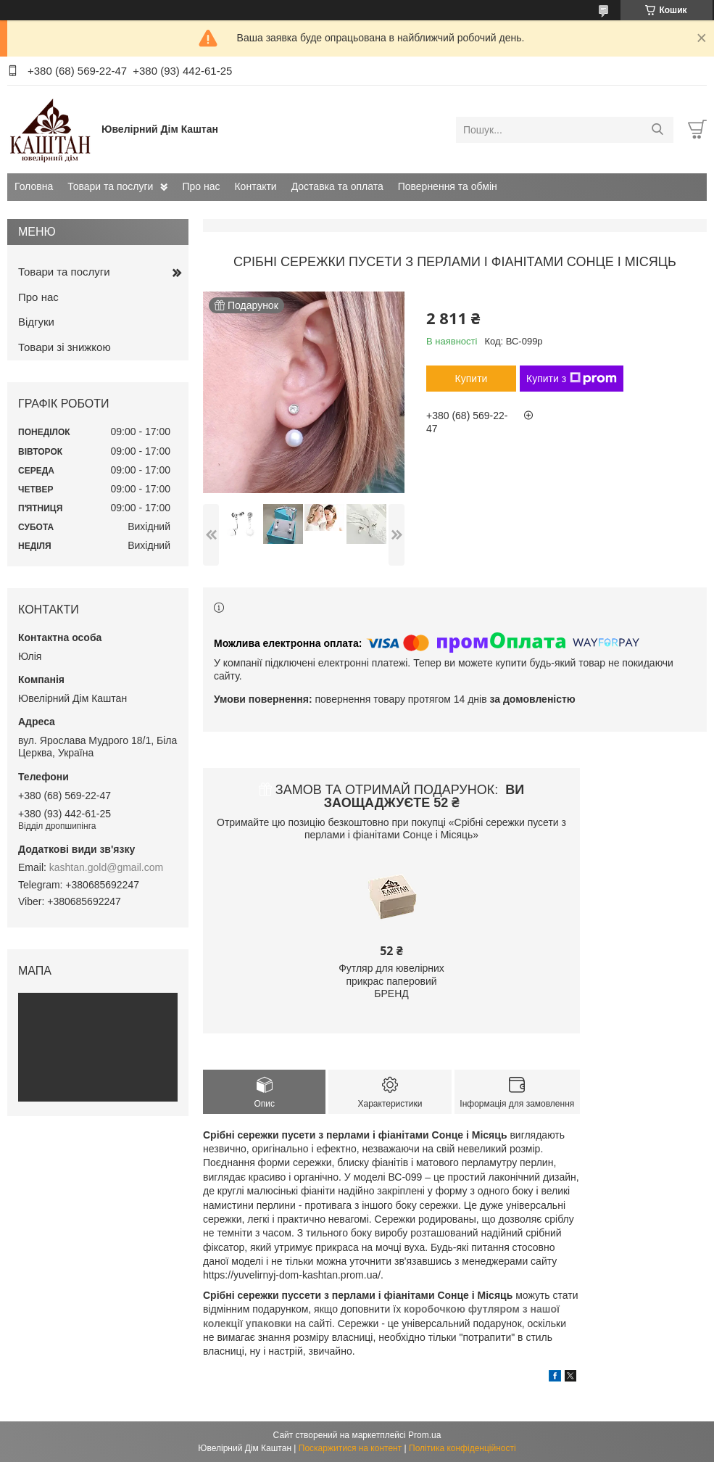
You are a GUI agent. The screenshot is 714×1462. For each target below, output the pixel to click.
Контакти (255, 186)
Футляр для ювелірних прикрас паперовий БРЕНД (391, 980)
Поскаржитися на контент (350, 1448)
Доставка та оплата (337, 186)
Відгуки (36, 321)
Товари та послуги (110, 186)
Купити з (571, 378)
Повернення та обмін (447, 186)
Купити (471, 378)
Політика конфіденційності (462, 1448)
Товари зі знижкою (64, 347)
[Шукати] (657, 130)
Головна (33, 186)
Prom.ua (424, 1435)
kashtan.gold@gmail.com (106, 867)
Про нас (201, 186)
